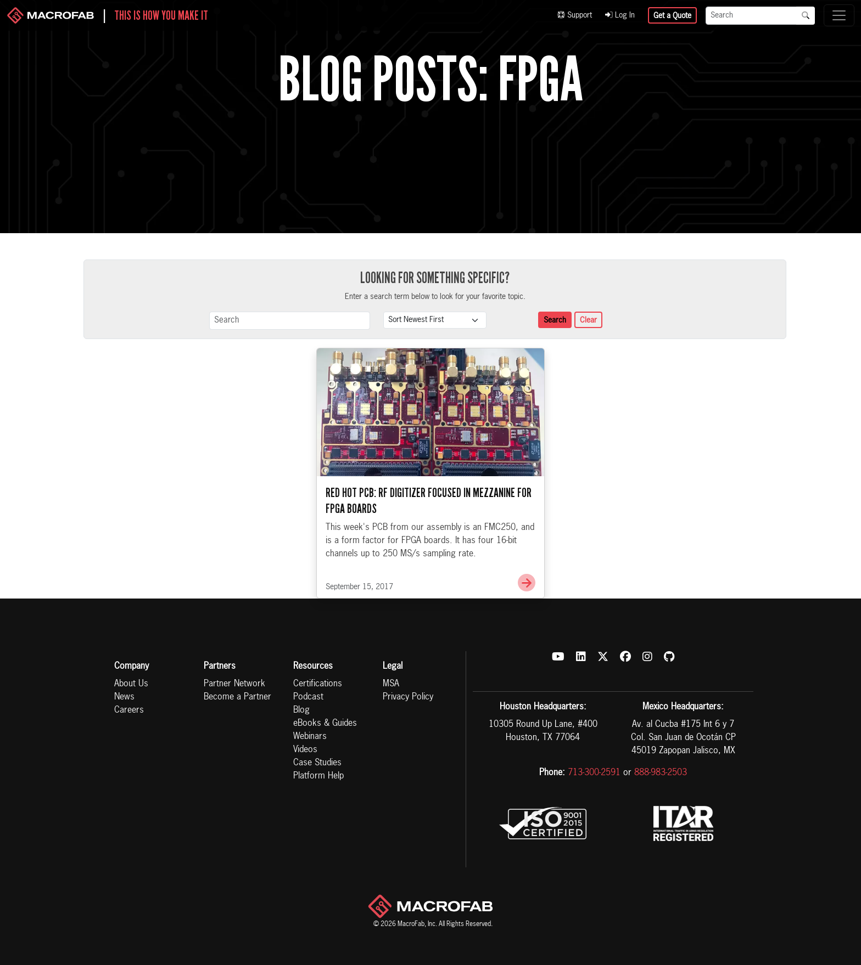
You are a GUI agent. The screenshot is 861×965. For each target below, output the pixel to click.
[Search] (751, 16)
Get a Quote (672, 16)
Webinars (310, 736)
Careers (129, 710)
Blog (301, 710)
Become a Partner (237, 697)
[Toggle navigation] (839, 15)
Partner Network (234, 684)
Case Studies (317, 763)
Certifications (317, 684)
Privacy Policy (408, 697)
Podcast (308, 697)
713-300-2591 (594, 773)
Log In (620, 15)
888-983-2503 (660, 773)
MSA (391, 684)
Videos (305, 750)
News (124, 697)
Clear (588, 320)
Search (555, 320)
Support (574, 15)
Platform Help (318, 776)
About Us (131, 684)
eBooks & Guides (325, 723)
